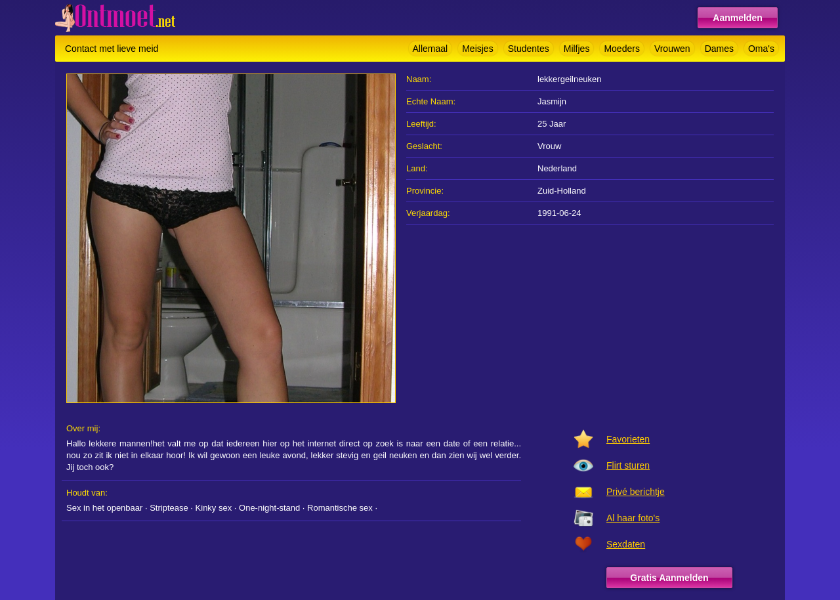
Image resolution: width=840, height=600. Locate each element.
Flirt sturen (628, 465)
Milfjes (577, 48)
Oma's (761, 48)
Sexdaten (625, 544)
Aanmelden (737, 17)
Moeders (621, 48)
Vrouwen (672, 48)
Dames (719, 48)
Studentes (528, 48)
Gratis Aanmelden (669, 577)
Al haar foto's (633, 518)
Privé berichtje (635, 491)
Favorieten (628, 439)
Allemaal (430, 48)
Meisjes (477, 48)
